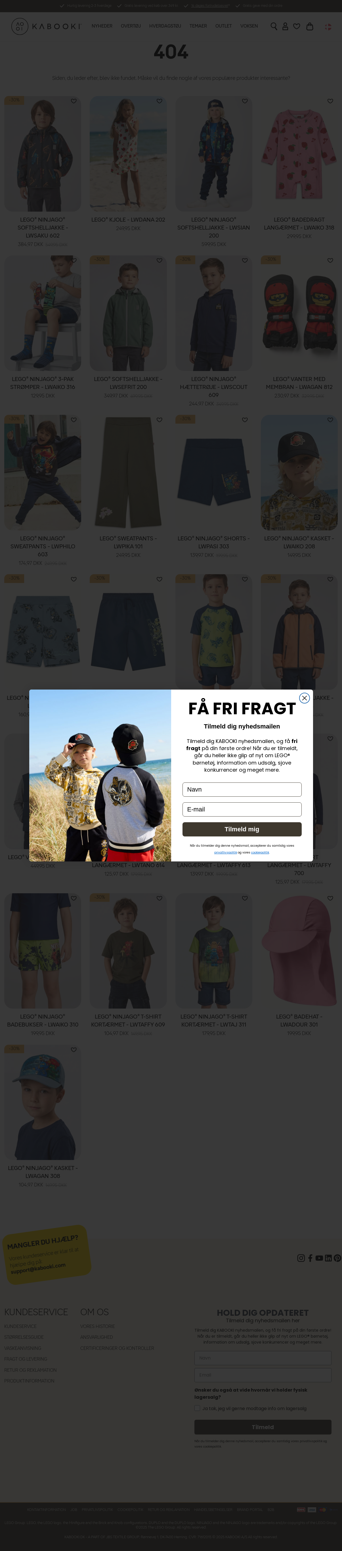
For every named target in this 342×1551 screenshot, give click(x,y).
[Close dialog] (304, 698)
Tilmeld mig (242, 829)
